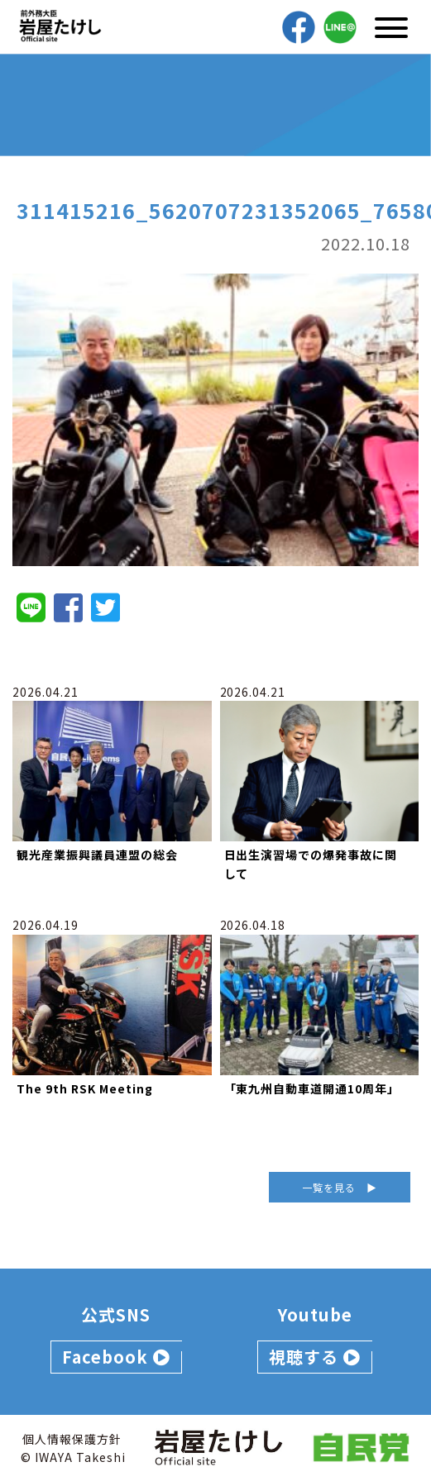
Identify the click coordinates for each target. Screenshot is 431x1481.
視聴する (315, 1357)
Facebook (116, 1357)
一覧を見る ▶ (339, 1187)
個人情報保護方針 (72, 1439)
